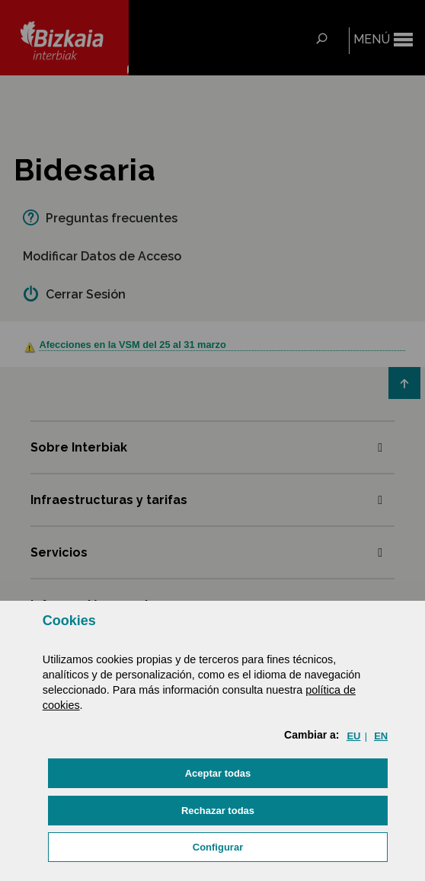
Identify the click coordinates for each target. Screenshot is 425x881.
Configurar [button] (218, 847)
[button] (218, 773)
